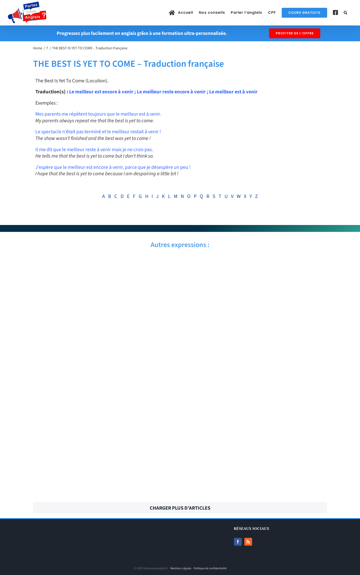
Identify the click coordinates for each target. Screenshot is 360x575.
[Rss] (248, 542)
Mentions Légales (180, 568)
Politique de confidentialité (210, 568)
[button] (345, 12)
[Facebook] (238, 542)
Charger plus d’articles (180, 508)
